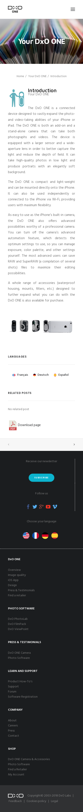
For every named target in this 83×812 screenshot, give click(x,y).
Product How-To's (20, 681)
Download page (24, 425)
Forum (12, 691)
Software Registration (23, 696)
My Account (16, 774)
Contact (13, 735)
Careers (13, 725)
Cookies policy (36, 801)
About (12, 720)
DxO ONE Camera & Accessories (29, 759)
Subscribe (41, 477)
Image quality (17, 575)
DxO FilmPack (17, 624)
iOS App (13, 580)
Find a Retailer (17, 769)
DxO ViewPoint (18, 629)
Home (20, 76)
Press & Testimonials (21, 590)
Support (13, 686)
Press (11, 730)
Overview (14, 570)
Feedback (15, 801)
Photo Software (19, 658)
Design (12, 585)
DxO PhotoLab (18, 619)
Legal (54, 801)
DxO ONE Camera (19, 652)
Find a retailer (17, 595)
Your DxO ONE (37, 76)
